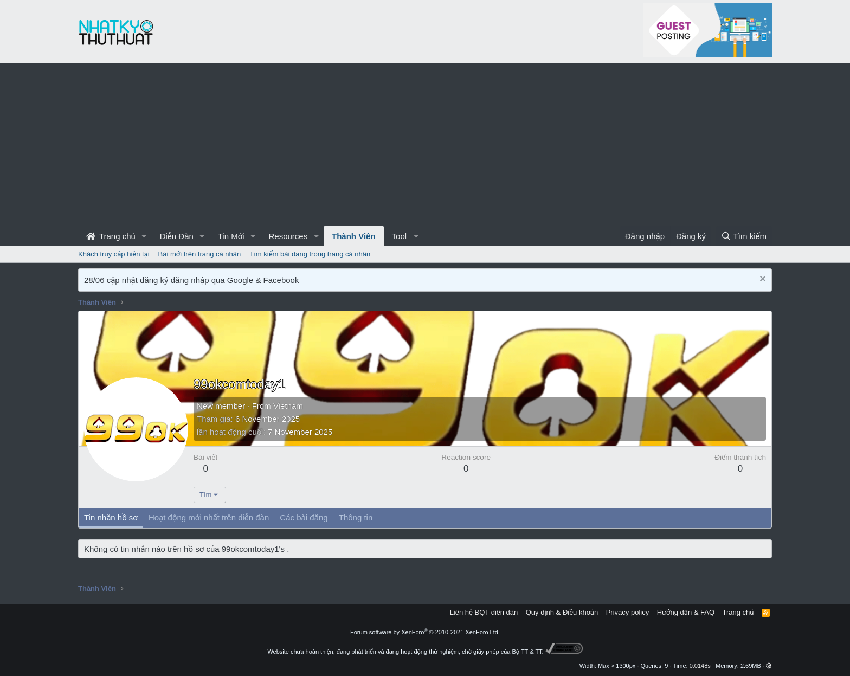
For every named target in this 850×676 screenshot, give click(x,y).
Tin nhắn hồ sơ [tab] (111, 517)
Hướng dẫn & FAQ (685, 612)
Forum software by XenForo (425, 632)
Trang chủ (111, 236)
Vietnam (288, 405)
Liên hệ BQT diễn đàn (484, 612)
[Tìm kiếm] (744, 236)
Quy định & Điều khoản (562, 612)
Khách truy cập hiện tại (114, 254)
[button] (144, 236)
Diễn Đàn (177, 236)
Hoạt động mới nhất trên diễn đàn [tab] (209, 517)
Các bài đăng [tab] (303, 517)
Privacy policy (627, 612)
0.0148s (700, 665)
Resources (287, 236)
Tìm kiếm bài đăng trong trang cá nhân (309, 254)
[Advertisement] (425, 145)
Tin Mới (231, 236)
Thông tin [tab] (356, 517)
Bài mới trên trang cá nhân (199, 254)
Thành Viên (354, 236)
